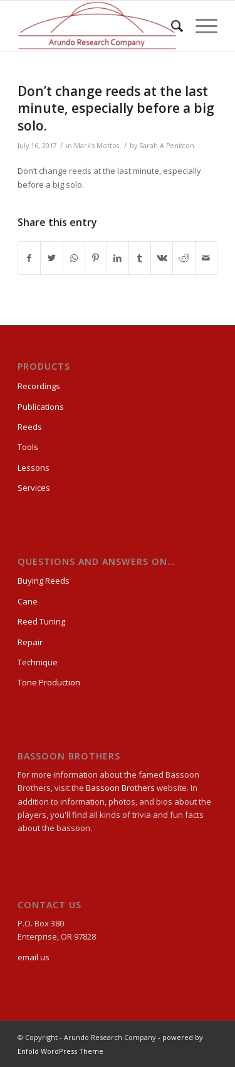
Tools (28, 447)
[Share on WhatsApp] (74, 258)
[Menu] (200, 26)
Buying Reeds (44, 580)
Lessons (34, 467)
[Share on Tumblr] (139, 258)
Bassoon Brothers (121, 787)
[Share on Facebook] (29, 258)
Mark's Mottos (96, 145)
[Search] (171, 26)
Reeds (30, 426)
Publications (41, 406)
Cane (28, 601)
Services (34, 487)
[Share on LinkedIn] (117, 258)
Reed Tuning (41, 621)
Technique (38, 662)
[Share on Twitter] (51, 258)
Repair (30, 642)
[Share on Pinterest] (96, 258)
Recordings (39, 386)
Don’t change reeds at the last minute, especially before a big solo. (116, 108)
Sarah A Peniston (166, 145)
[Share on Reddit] (183, 258)
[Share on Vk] (161, 258)
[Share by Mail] (206, 258)
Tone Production (49, 682)
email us (34, 957)
